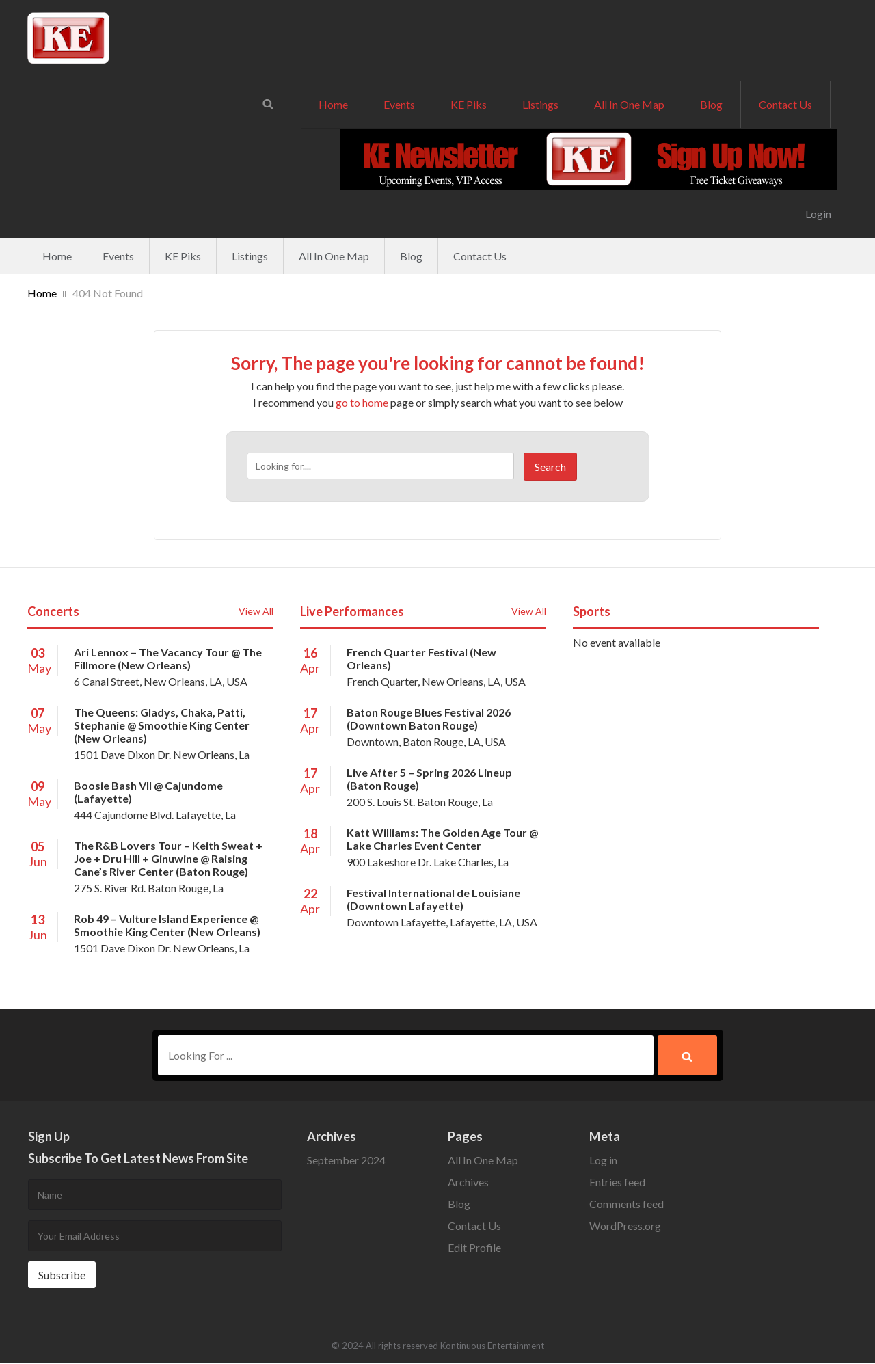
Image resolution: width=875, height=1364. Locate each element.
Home (333, 104)
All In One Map (629, 104)
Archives (468, 1182)
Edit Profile (474, 1248)
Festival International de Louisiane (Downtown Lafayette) (433, 899)
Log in (603, 1160)
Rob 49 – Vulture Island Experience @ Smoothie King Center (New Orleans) (167, 925)
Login (818, 213)
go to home (362, 402)
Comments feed (626, 1204)
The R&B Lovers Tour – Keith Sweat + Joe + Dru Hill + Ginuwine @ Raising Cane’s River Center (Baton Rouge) (168, 858)
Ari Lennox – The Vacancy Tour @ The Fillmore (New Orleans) (168, 658)
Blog (711, 104)
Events (399, 104)
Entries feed (617, 1182)
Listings (540, 104)
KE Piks (468, 104)
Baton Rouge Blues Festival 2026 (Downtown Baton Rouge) (429, 719)
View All (256, 611)
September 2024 (346, 1160)
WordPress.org (625, 1226)
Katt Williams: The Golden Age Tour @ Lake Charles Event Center (442, 839)
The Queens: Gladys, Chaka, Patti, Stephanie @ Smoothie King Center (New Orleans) (162, 725)
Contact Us (785, 104)
